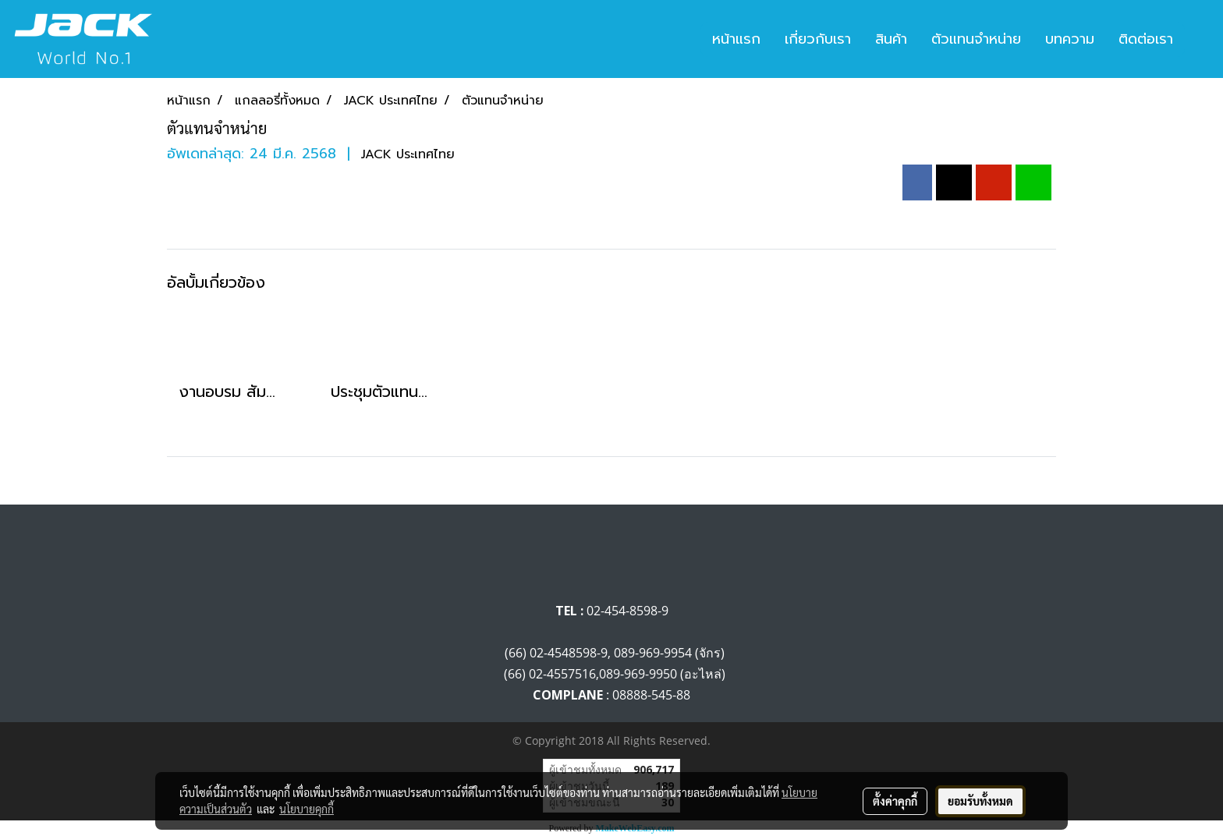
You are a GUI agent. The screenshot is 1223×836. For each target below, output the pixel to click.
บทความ (1069, 39)
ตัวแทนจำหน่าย (976, 39)
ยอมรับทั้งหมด (980, 801)
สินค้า (891, 39)
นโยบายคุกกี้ (306, 809)
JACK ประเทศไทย (408, 154)
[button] (1199, 39)
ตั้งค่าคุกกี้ (895, 801)
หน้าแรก (736, 39)
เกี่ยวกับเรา (818, 39)
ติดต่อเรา (1145, 39)
